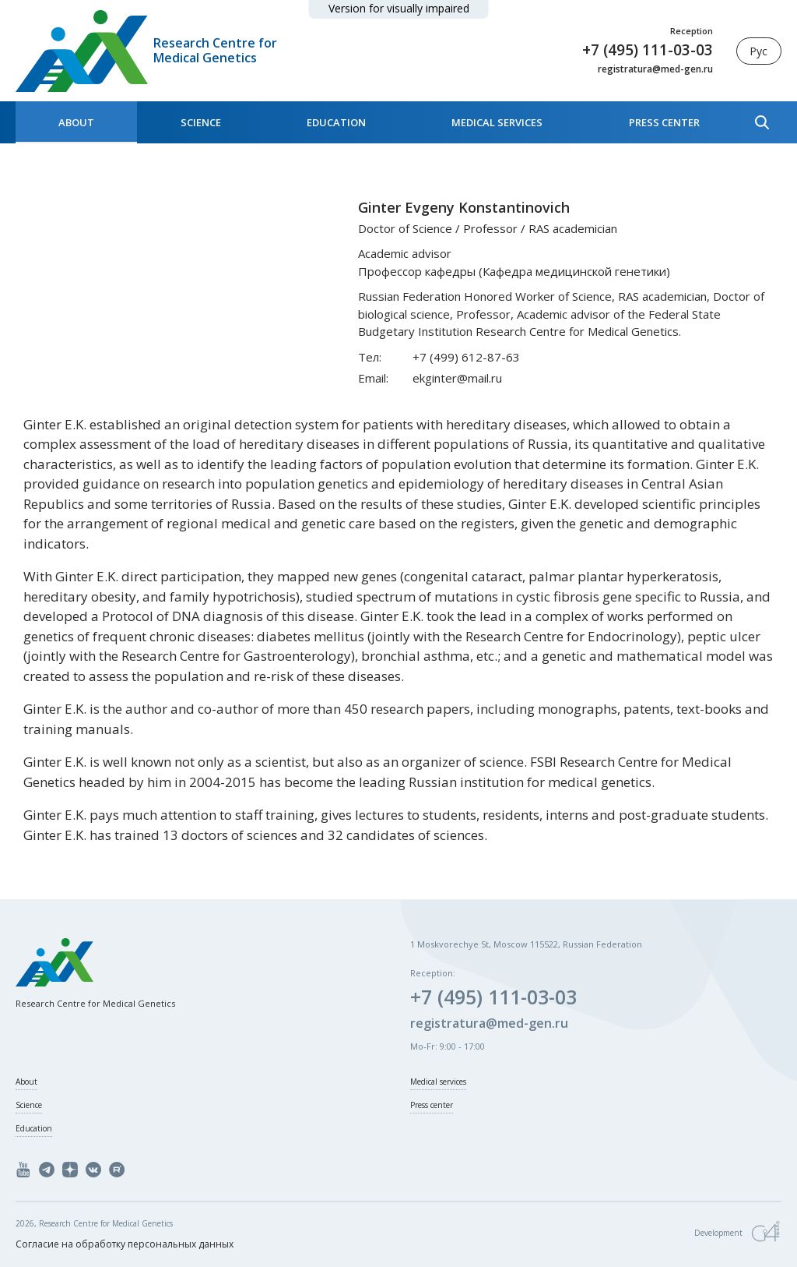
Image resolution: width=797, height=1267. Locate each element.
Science (201, 122)
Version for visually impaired (398, 8)
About (76, 122)
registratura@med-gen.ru (655, 69)
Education (336, 122)
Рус (758, 51)
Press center (664, 122)
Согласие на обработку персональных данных (124, 1244)
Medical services (496, 122)
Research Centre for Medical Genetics (215, 50)
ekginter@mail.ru (457, 378)
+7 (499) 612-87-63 (466, 357)
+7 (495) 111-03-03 (647, 50)
